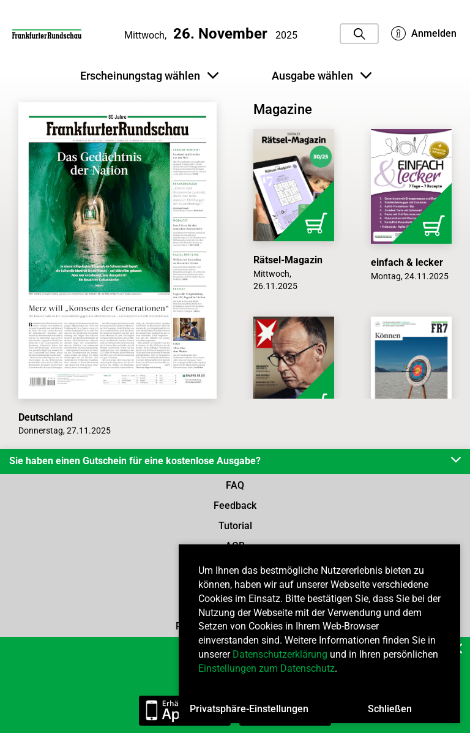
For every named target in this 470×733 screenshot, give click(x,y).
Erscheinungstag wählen (149, 75)
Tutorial (235, 526)
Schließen (390, 709)
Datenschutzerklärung (280, 654)
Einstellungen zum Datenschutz (266, 668)
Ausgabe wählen (321, 75)
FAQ (235, 485)
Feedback (235, 505)
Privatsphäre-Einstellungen (249, 709)
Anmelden (424, 33)
